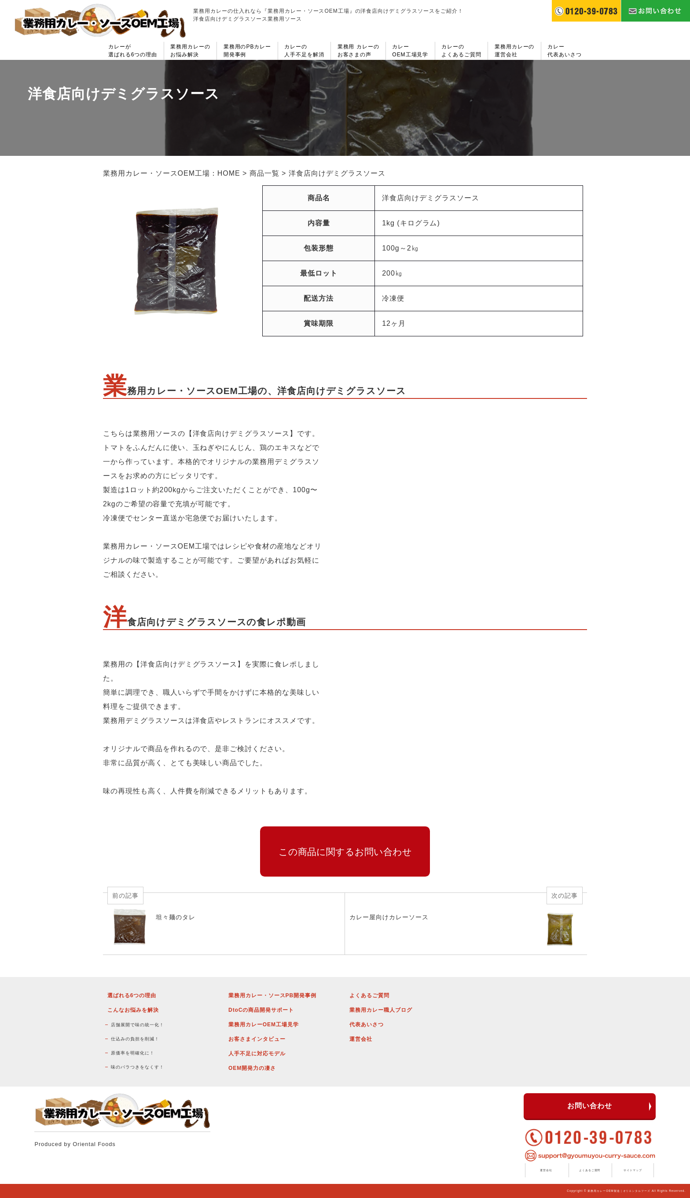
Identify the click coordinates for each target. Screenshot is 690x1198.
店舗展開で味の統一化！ (137, 1024)
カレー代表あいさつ (564, 51)
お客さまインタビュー (257, 1039)
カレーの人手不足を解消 (304, 51)
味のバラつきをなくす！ (137, 1067)
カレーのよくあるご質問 (461, 51)
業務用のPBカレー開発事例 (248, 51)
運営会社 (360, 1039)
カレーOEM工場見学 (410, 51)
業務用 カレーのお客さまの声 (358, 51)
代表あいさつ (366, 1024)
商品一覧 (264, 173)
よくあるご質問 (369, 995)
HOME (228, 173)
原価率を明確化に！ (132, 1053)
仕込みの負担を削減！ (135, 1038)
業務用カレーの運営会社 (515, 51)
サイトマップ (633, 1170)
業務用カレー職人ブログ (380, 1010)
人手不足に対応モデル (257, 1054)
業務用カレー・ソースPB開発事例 (272, 995)
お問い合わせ (589, 1106)
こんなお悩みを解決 (133, 1010)
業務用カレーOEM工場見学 (263, 1024)
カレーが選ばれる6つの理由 (132, 51)
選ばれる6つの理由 (131, 995)
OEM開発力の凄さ (252, 1068)
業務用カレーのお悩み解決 (190, 51)
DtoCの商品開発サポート (261, 1010)
